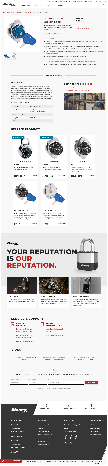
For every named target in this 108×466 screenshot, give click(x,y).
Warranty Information (45, 435)
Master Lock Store (17, 431)
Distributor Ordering (18, 447)
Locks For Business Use (13, 12)
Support (43, 420)
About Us (69, 420)
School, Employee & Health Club (80, 90)
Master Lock (94, 425)
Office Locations (43, 444)
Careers (66, 428)
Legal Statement (50, 461)
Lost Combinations (44, 431)
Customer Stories (70, 431)
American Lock (95, 428)
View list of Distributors (83, 28)
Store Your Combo (44, 438)
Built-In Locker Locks (27, 12)
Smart (15, 452)
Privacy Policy (30, 461)
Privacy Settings (39, 461)
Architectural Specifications (55, 335)
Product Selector (17, 425)
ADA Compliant (73, 87)
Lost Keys (41, 428)
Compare (34, 175)
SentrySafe (94, 431)
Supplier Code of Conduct (92, 461)
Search (89, 5)
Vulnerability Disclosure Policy (64, 461)
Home (4, 12)
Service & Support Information (52, 33)
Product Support (43, 425)
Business (16, 436)
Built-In (37, 12)
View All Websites (96, 435)
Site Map (97, 463)
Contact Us (41, 441)
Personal (17, 420)
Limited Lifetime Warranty (24, 341)
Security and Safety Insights (73, 425)
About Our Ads (79, 461)
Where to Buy (16, 428)
